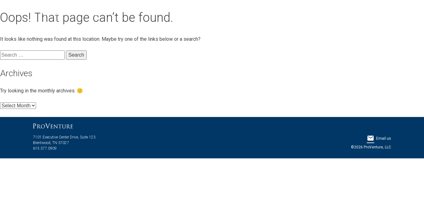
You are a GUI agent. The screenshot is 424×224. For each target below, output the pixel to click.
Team (271, 12)
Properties (335, 12)
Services (298, 12)
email (370, 138)
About (247, 12)
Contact (371, 12)
